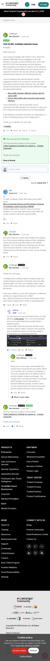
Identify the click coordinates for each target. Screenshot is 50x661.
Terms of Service (13, 633)
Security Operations (10, 469)
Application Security (10, 474)
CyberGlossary (7, 553)
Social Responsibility (10, 572)
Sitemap (4, 577)
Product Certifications (36, 496)
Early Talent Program (10, 562)
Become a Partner (35, 466)
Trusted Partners (34, 491)
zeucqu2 (12, 232)
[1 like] (13, 426)
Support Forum (9, 20)
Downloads (6, 548)
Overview (5, 494)
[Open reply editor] (25, 169)
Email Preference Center (37, 534)
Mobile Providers (8, 508)
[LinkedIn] (29, 553)
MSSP (3, 504)
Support (4, 544)
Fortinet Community (35, 529)
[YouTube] (41, 546)
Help (33, 4)
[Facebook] (29, 546)
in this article (19, 319)
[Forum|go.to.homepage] (12, 4)
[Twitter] (35, 546)
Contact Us (31, 539)
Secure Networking (9, 457)
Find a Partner (33, 461)
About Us (5, 525)
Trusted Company (34, 482)
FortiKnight (13, 34)
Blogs (29, 525)
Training (4, 529)
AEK (10, 190)
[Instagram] (35, 553)
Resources (6, 534)
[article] (25, 206)
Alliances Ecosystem (36, 457)
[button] (2, 5)
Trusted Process (34, 487)
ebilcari (15, 310)
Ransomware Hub (9, 539)
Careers (4, 558)
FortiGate (7, 126)
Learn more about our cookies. (28, 645)
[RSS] (41, 553)
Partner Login (32, 471)
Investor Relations (9, 567)
